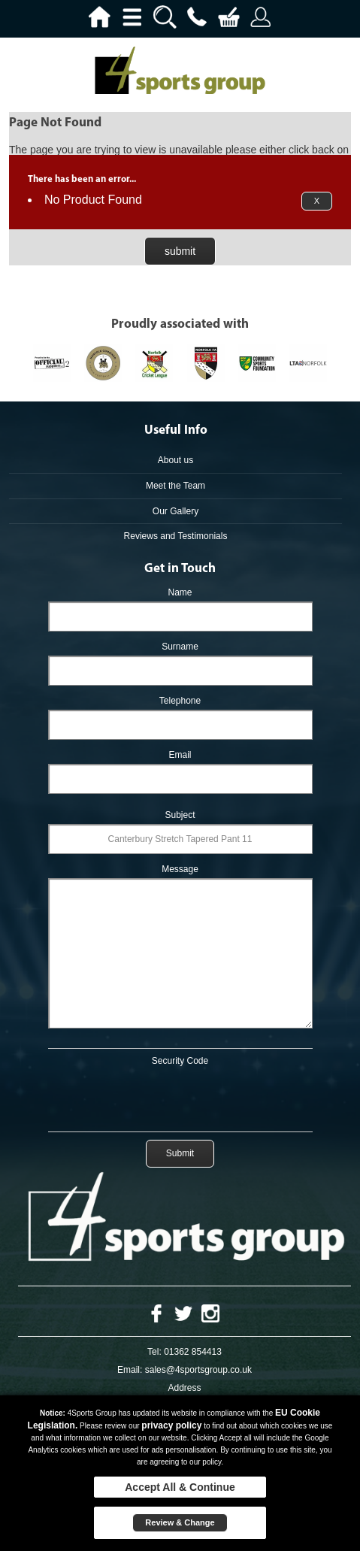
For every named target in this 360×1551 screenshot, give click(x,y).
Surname (180, 646)
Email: (129, 1370)
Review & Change (179, 1522)
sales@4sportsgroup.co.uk (198, 1370)
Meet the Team (175, 485)
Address (184, 1388)
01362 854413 (193, 1352)
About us (175, 460)
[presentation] (180, 1096)
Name (180, 592)
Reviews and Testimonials (176, 536)
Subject (180, 815)
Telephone (180, 700)
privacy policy (171, 1425)
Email (179, 755)
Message (180, 869)
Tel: (154, 1352)
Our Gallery (175, 511)
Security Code (180, 1061)
